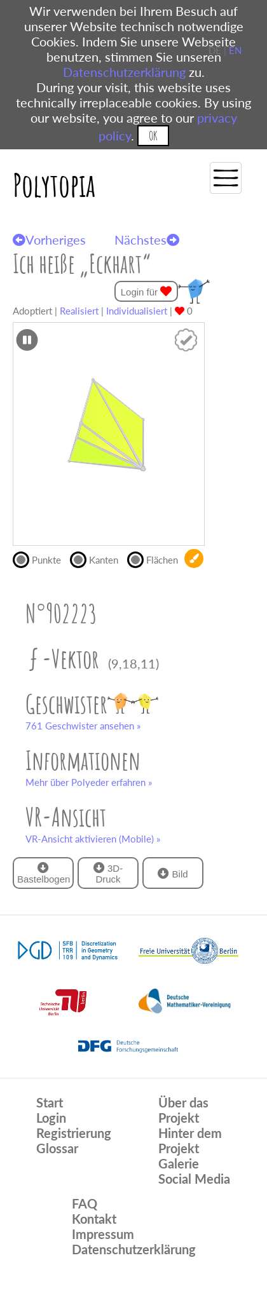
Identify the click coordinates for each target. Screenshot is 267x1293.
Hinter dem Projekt (190, 1140)
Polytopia (54, 185)
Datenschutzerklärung (124, 71)
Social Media (194, 1178)
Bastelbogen (43, 873)
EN (235, 50)
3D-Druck (108, 873)
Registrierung (73, 1133)
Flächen (155, 558)
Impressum (103, 1234)
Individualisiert (136, 310)
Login (51, 1117)
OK (153, 136)
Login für (146, 291)
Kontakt (94, 1218)
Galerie (178, 1163)
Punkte (41, 558)
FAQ (84, 1203)
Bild (173, 873)
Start (49, 1102)
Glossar (57, 1148)
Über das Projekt (183, 1110)
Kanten (98, 558)
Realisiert (79, 310)
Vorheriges (49, 239)
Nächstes (146, 239)
